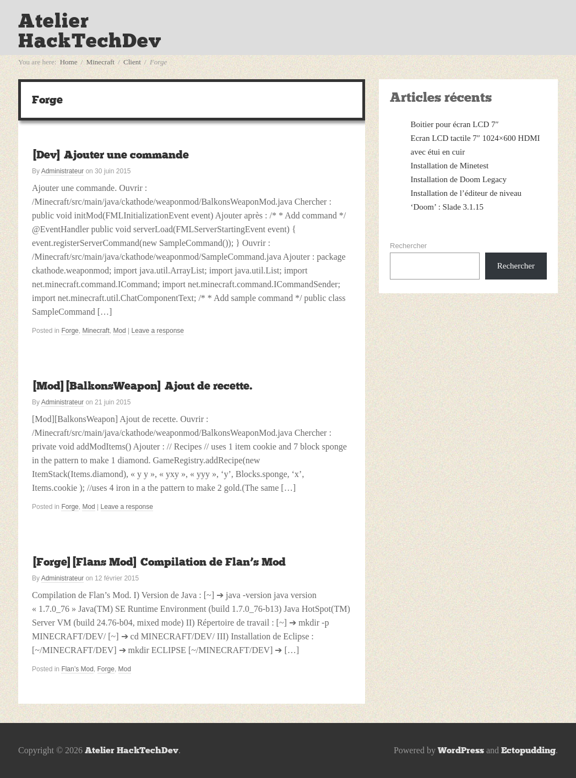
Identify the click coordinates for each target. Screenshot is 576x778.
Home (69, 62)
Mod (119, 331)
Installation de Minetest (450, 165)
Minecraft (100, 62)
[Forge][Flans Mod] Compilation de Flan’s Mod (159, 561)
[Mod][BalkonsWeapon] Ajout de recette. (142, 385)
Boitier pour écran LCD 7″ (455, 124)
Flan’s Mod (77, 669)
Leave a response (158, 331)
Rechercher (408, 246)
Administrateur (62, 171)
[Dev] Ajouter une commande (110, 154)
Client (132, 62)
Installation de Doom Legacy (459, 179)
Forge (69, 331)
